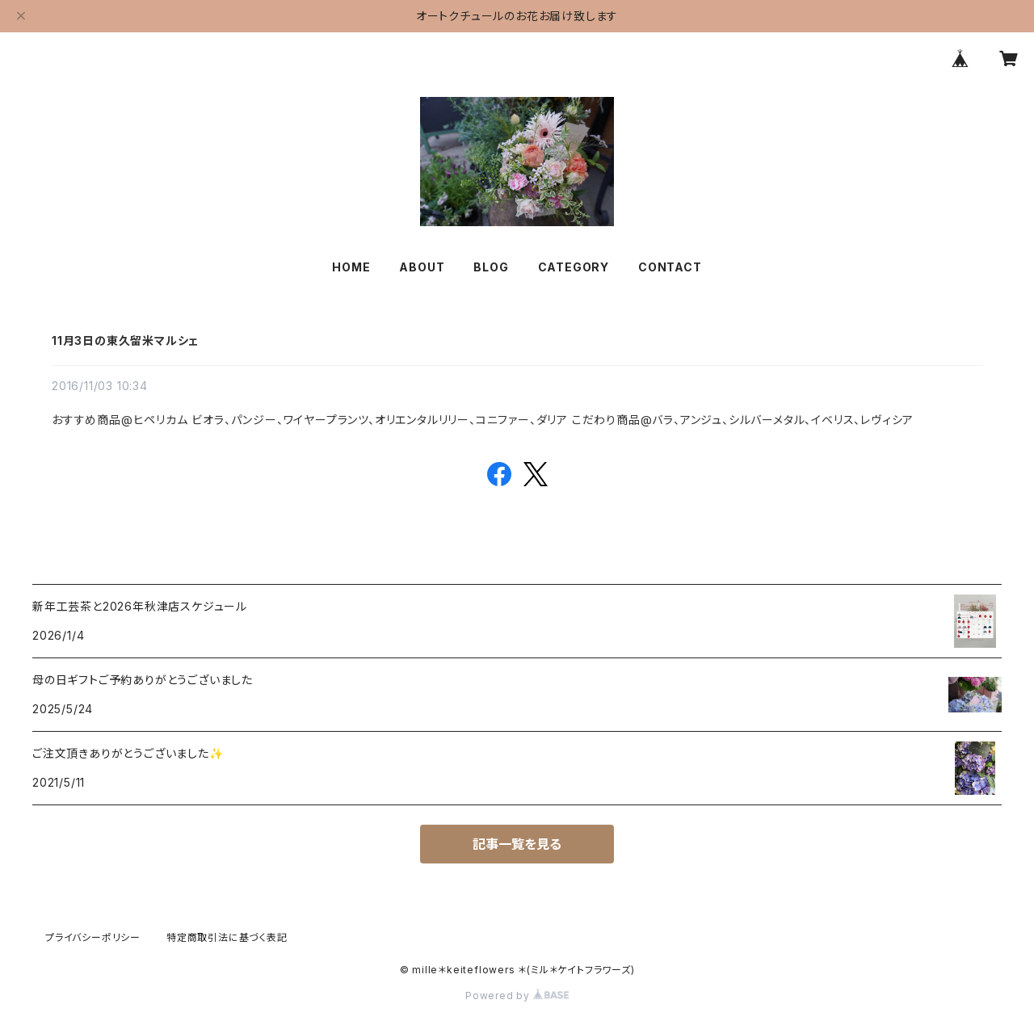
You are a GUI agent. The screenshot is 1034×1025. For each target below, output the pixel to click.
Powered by (517, 995)
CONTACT (670, 267)
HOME (351, 267)
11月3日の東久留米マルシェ (125, 340)
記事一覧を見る (517, 844)
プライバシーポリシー (93, 937)
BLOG (490, 267)
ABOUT (421, 267)
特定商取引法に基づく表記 (227, 937)
